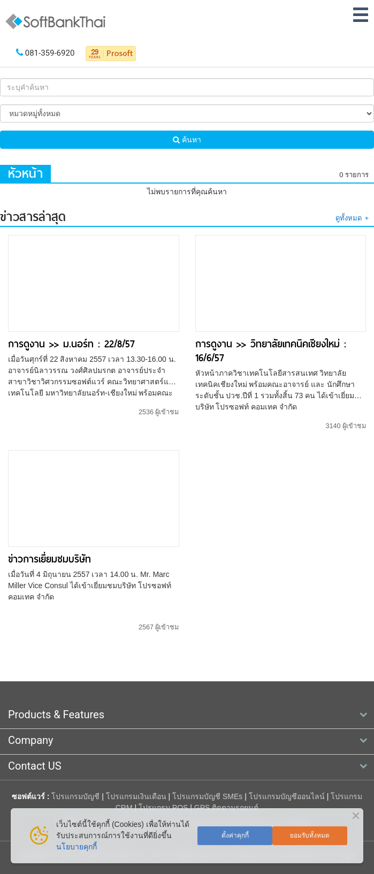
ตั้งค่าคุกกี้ (235, 835)
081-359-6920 (50, 53)
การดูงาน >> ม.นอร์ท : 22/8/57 (71, 344)
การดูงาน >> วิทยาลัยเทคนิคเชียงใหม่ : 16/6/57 (270, 351)
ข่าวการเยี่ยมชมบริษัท (49, 559)
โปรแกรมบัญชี (75, 796)
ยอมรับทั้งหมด (310, 835)
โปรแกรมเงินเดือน (136, 796)
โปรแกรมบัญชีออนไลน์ (287, 796)
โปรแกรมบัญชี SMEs (207, 796)
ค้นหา (187, 139)
